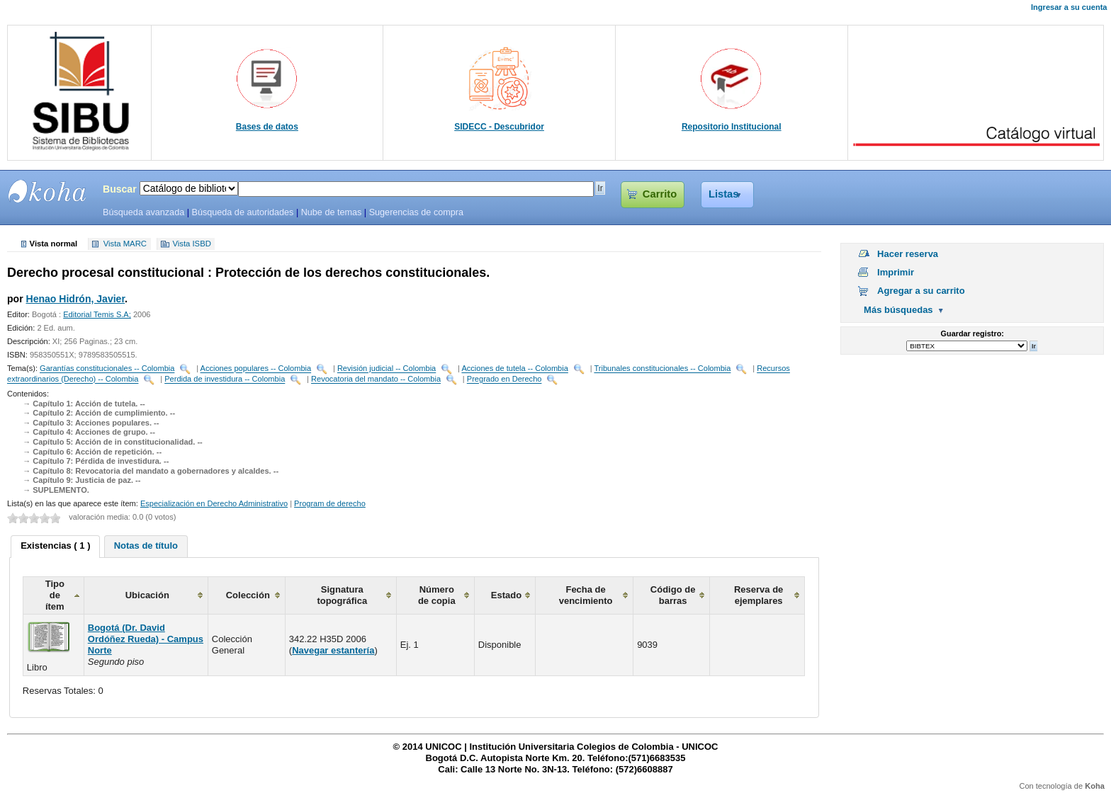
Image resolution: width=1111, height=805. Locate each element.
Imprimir (895, 272)
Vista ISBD (191, 244)
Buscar (120, 189)
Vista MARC (125, 244)
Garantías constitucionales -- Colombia (107, 369)
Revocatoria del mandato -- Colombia (376, 379)
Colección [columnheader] (248, 595)
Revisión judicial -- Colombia (386, 369)
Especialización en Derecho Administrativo (214, 503)
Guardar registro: (972, 333)
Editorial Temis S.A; (97, 314)
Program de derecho (330, 503)
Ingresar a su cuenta (1069, 7)
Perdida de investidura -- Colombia (224, 379)
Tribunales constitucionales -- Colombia (662, 369)
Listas (724, 194)
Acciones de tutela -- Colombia (514, 369)
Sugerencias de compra (416, 212)
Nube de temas (331, 212)
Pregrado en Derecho (504, 379)
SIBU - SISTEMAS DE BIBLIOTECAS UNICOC (47, 191)
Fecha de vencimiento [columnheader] (586, 595)
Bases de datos (267, 127)
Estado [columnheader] (506, 595)
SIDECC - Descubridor (499, 127)
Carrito (660, 194)
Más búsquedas (898, 309)
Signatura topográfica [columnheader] (342, 595)
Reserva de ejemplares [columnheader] (758, 595)
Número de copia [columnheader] (437, 595)
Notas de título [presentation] (146, 545)
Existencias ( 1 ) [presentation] (55, 545)
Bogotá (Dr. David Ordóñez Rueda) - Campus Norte (145, 639)
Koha (1095, 786)
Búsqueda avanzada (143, 212)
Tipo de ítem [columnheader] (54, 595)
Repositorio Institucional (732, 127)
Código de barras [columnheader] (673, 595)
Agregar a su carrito (921, 290)
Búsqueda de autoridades (242, 212)
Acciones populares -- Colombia (256, 369)
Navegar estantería (333, 650)
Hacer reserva (907, 254)
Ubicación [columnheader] (147, 595)
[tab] (55, 546)
